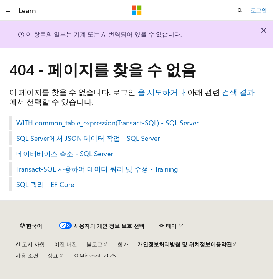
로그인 (259, 10)
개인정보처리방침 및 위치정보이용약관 (184, 244)
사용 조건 (26, 255)
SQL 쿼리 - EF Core (45, 184)
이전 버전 (65, 244)
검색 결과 (238, 92)
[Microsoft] (137, 10)
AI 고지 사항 (30, 244)
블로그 (94, 244)
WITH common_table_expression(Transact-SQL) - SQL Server (107, 122)
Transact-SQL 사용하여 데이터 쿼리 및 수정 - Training (97, 169)
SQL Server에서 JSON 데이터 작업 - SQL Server (88, 138)
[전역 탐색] (7, 10)
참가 (122, 244)
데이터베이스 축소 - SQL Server (64, 153)
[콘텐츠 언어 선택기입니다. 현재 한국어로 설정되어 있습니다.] (31, 225)
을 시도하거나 (161, 92)
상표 (53, 255)
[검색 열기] (240, 10)
